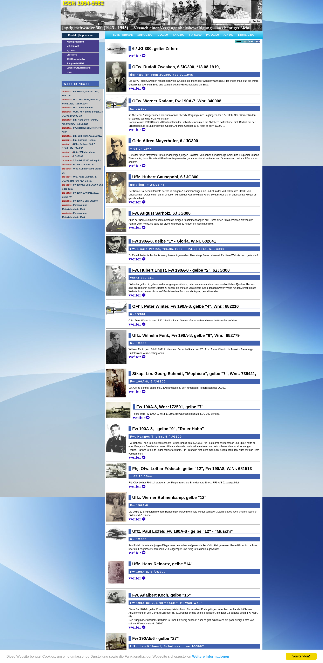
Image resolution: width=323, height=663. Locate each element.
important (75, 42)
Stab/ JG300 (144, 34)
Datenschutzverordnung (78, 68)
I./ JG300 (162, 34)
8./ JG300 (72, 156)
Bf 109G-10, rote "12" (78, 164)
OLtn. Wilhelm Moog (78, 152)
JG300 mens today (76, 59)
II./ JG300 (178, 34)
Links (69, 72)
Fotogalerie (75, 63)
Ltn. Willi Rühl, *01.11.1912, (82, 136)
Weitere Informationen (210, 657)
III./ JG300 (195, 34)
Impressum (85, 35)
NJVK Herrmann (123, 34)
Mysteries (71, 50)
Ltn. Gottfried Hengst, (79, 140)
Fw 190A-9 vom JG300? (80, 201)
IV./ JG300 (212, 34)
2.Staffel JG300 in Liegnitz (81, 160)
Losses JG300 (246, 34)
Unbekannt (72, 55)
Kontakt (72, 35)
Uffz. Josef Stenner (77, 107)
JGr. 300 (228, 34)
